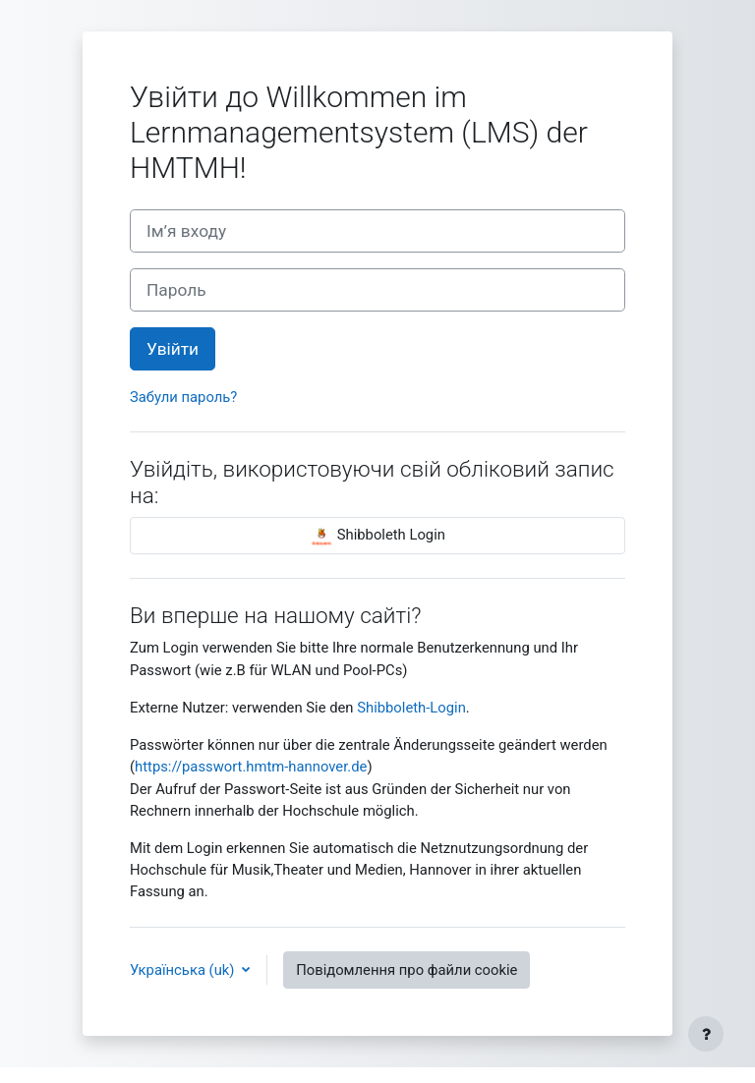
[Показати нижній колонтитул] (706, 1034)
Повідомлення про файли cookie (406, 970)
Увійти (172, 349)
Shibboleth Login (377, 535)
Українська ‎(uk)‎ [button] (184, 970)
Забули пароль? (183, 397)
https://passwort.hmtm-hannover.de (251, 766)
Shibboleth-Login (411, 707)
